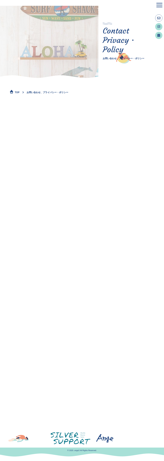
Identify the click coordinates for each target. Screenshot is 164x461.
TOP (17, 92)
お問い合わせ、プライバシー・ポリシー (47, 92)
